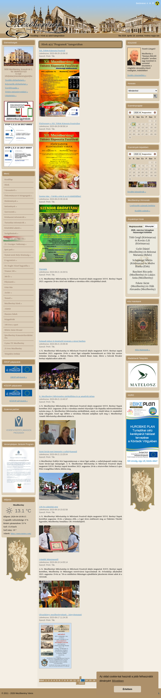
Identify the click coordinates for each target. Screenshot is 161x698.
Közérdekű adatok (13, 228)
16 (94, 680)
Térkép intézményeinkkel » (16, 91)
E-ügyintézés (11, 260)
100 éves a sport (11, 324)
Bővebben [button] (118, 680)
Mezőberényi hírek (13, 303)
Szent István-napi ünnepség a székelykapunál (58, 451)
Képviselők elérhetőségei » (16, 84)
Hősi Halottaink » (142, 350)
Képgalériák (10, 319)
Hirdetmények (11, 201)
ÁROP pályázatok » (18, 377)
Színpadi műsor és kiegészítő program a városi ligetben (62, 341)
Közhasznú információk (15, 217)
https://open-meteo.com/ (21, 533)
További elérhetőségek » (15, 80)
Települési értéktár (12, 354)
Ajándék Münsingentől (48, 559)
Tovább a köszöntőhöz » (136, 75)
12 (78, 680)
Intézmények (11, 206)
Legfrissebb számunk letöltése (142, 205)
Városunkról (11, 190)
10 (71, 680)
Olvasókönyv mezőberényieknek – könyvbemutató (60, 614)
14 (87, 680)
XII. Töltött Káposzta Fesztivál (52, 50)
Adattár (8, 308)
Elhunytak (149, 226)
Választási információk (15, 238)
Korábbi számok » (142, 210)
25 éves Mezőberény (13, 348)
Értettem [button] (127, 689)
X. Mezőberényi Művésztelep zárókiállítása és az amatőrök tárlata (67, 396)
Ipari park (9, 249)
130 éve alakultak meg (48, 506)
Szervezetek (10, 212)
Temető (8, 298)
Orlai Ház (9, 287)
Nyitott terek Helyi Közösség (18, 255)
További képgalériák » (136, 191)
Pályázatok (10, 282)
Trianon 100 (10, 271)
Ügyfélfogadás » (12, 88)
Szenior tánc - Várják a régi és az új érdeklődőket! (60, 196)
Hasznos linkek (11, 314)
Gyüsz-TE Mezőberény (14, 343)
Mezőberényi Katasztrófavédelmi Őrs (19, 336)
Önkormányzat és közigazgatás (18, 195)
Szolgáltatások (11, 233)
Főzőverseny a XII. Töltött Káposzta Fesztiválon (59, 123)
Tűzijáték (43, 269)
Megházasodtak (135, 226)
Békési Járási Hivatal (13, 330)
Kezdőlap (34, 36)
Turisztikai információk (15, 222)
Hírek (7, 185)
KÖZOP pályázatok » (19, 401)
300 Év (8, 276)
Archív (8, 292)
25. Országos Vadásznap (15, 244)
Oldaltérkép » (10, 95)
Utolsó (81, 683)
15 (90, 680)
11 (75, 680)
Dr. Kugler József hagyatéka (17, 265)
